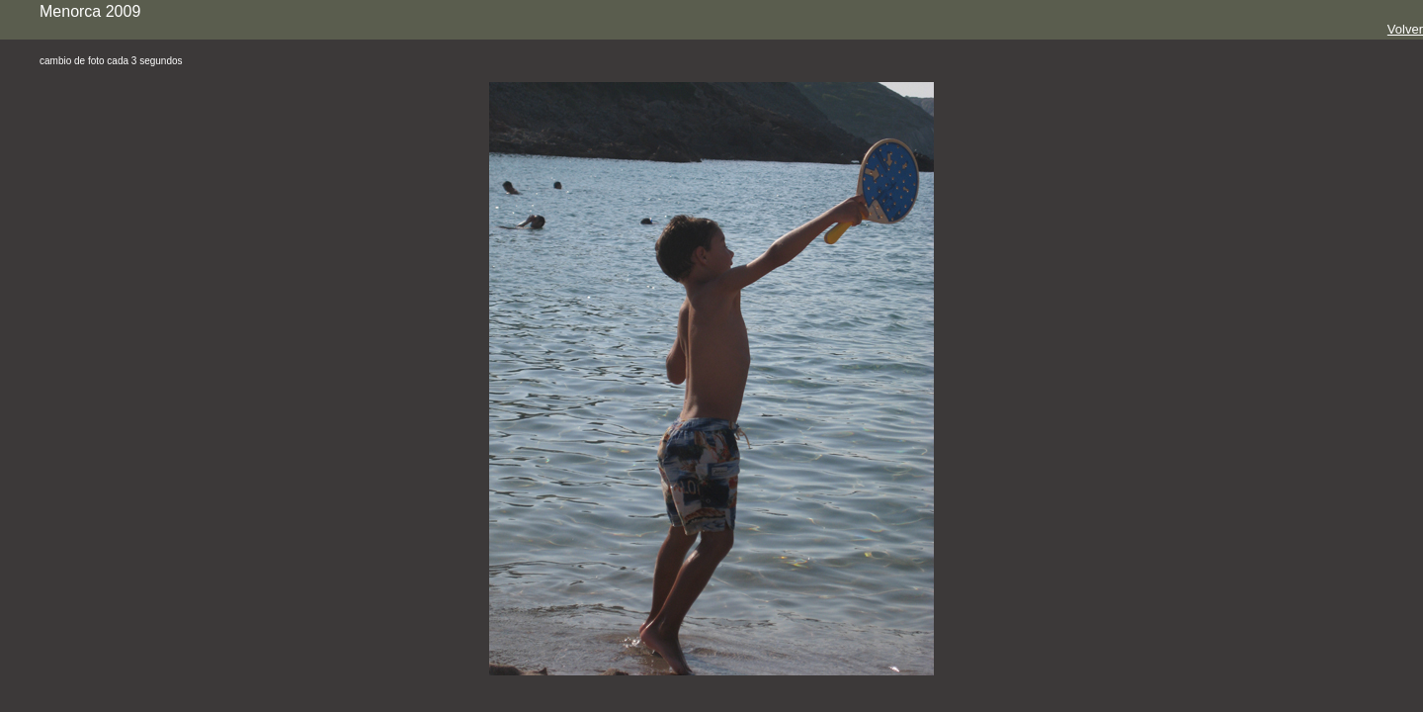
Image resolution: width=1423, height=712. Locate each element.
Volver (1405, 29)
